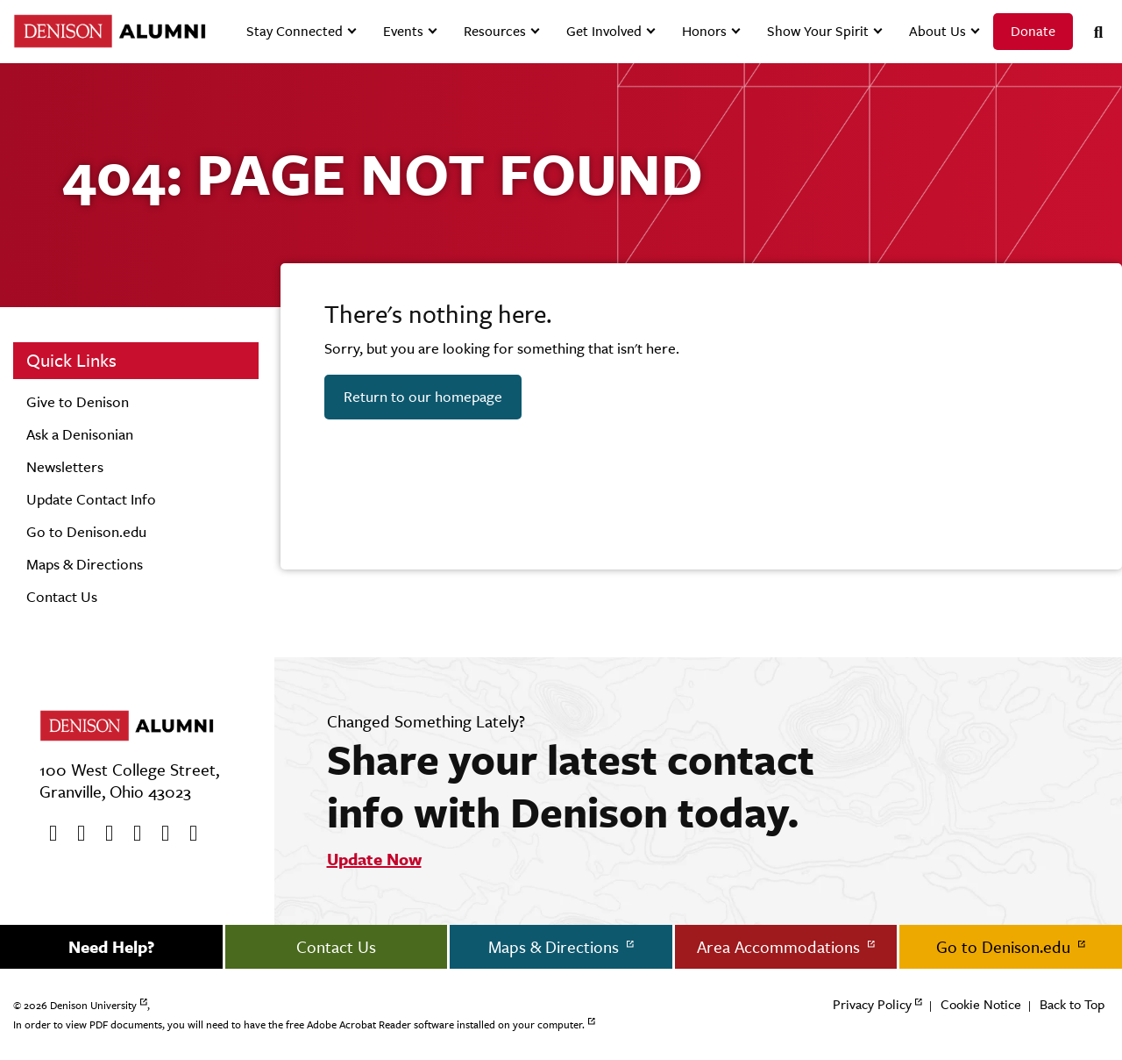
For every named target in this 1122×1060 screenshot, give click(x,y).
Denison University (93, 1006)
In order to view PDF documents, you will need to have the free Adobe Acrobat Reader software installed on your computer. (299, 1025)
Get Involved (604, 31)
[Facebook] (47, 833)
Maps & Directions (84, 564)
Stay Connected (294, 31)
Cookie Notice (981, 1004)
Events (403, 31)
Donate (1033, 31)
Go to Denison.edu (86, 531)
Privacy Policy (872, 1004)
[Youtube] (103, 833)
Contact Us (61, 596)
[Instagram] (131, 833)
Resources (495, 31)
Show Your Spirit (818, 31)
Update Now (374, 859)
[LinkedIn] (187, 833)
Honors (704, 31)
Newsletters (64, 466)
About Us (937, 31)
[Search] (1091, 32)
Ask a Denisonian (79, 434)
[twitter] (75, 833)
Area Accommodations (780, 946)
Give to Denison (77, 402)
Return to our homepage (423, 396)
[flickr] (159, 833)
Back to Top (1072, 1004)
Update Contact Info (91, 499)
